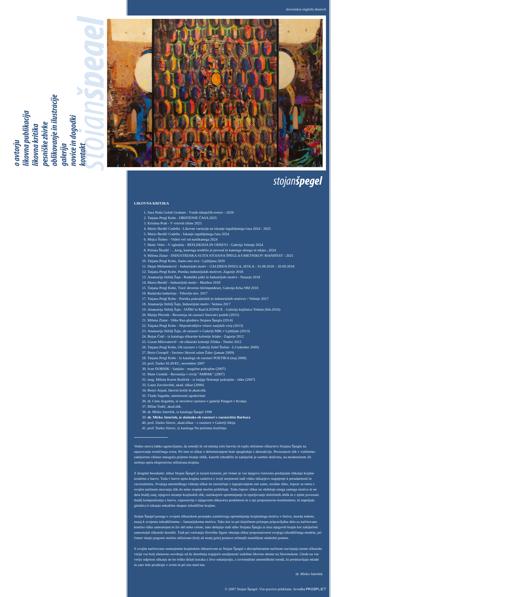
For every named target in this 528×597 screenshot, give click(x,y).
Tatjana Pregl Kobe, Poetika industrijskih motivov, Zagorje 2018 (195, 272)
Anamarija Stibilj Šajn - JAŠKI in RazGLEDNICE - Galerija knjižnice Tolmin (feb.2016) (213, 309)
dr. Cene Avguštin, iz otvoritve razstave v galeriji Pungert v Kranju (196, 401)
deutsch (320, 9)
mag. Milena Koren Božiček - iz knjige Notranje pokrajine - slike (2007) (201, 379)
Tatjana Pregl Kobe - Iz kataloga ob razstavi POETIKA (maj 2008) (196, 358)
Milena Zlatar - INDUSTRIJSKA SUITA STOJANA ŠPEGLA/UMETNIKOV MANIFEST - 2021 (220, 255)
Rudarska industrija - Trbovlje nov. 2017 (177, 293)
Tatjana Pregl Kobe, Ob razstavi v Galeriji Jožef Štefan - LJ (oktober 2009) (203, 347)
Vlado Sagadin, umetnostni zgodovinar (176, 396)
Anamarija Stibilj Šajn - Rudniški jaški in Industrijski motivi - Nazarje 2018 (203, 277)
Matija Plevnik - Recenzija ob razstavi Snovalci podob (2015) (193, 315)
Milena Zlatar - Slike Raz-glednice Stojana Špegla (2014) (190, 320)
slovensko (293, 9)
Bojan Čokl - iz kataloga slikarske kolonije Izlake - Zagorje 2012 (195, 336)
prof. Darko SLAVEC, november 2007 (176, 363)
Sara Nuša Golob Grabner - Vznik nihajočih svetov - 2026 (190, 212)
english (307, 9)
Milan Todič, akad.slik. (164, 406)
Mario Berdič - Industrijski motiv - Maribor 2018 (184, 282)
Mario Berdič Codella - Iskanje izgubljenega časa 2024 (188, 234)
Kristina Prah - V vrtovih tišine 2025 (174, 223)
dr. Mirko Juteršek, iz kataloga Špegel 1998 (179, 412)
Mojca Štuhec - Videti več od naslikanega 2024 (182, 239)
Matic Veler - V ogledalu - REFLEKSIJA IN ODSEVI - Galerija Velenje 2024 (205, 245)
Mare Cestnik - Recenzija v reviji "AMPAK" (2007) (186, 374)
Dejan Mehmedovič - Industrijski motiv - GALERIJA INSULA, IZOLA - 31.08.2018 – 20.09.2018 (220, 266)
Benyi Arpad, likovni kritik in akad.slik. (176, 390)
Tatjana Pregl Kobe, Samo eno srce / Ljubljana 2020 (186, 261)
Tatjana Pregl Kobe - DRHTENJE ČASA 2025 (182, 218)
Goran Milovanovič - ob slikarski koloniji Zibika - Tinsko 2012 (194, 342)
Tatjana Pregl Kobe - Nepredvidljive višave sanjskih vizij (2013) (195, 325)
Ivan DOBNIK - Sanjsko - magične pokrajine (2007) (186, 369)
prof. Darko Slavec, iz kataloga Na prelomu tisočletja (186, 428)
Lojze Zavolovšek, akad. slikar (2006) (175, 385)
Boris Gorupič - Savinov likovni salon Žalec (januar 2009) (190, 352)
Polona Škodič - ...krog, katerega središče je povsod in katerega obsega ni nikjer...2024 (211, 250)
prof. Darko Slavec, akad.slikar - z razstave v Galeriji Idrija (191, 422)
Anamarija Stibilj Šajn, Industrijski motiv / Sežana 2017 (189, 304)
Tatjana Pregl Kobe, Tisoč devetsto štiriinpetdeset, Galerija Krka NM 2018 (202, 288)
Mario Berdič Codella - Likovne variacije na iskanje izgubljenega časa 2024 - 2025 (209, 228)
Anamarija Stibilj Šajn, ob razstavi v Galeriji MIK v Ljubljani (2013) (198, 331)
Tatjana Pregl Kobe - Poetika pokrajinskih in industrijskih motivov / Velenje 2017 (207, 298)
